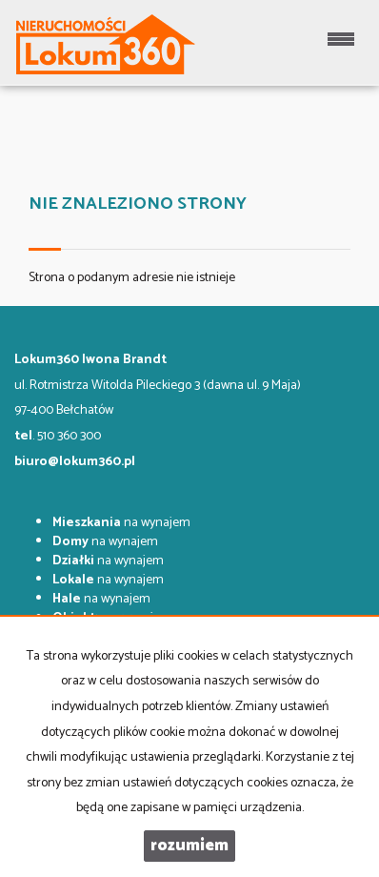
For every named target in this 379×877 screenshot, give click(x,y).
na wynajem (121, 523)
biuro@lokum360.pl (74, 462)
